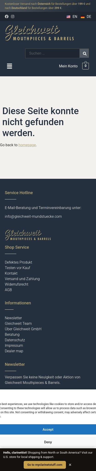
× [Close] (70, 464)
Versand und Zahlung (22, 279)
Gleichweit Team (18, 323)
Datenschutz (15, 340)
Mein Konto (68, 66)
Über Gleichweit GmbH (23, 329)
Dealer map (14, 351)
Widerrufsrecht (16, 284)
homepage (27, 145)
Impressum (14, 345)
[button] (9, 67)
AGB (8, 290)
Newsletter (13, 318)
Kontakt (11, 273)
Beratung (12, 334)
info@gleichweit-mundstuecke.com (33, 216)
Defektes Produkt (18, 262)
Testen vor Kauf (17, 268)
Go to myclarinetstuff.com (44, 464)
